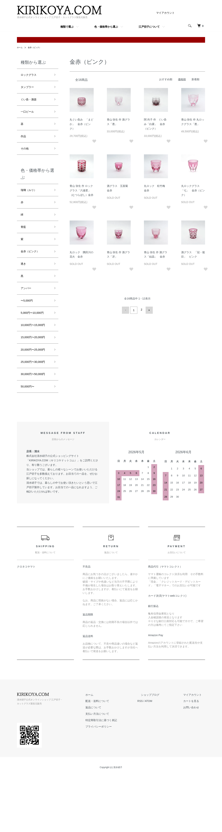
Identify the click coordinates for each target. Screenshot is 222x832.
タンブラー (29, 89)
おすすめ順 (165, 79)
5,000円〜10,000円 (35, 333)
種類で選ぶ (67, 26)
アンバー (27, 306)
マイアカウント (165, 12)
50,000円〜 (29, 443)
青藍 (24, 239)
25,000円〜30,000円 (34, 407)
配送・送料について (114, 758)
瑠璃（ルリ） (31, 199)
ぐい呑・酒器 (31, 102)
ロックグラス (31, 75)
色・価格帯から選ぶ (106, 26)
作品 (24, 143)
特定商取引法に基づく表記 (118, 777)
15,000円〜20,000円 (34, 369)
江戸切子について (149, 26)
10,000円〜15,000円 (34, 350)
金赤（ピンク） (37, 47)
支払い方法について (114, 770)
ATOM (162, 758)
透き (24, 280)
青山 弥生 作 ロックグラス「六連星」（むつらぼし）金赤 (81, 190)
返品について (111, 764)
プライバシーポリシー (116, 783)
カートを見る (194, 758)
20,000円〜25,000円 (34, 388)
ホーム (20, 47)
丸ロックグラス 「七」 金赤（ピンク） (193, 190)
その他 (26, 156)
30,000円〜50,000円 (34, 426)
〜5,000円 (28, 320)
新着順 (195, 79)
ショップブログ (160, 751)
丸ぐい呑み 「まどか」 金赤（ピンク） (81, 124)
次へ (148, 310)
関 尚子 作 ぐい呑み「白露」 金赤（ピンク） (155, 124)
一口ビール (29, 116)
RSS (154, 758)
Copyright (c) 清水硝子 (111, 824)
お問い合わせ (194, 764)
